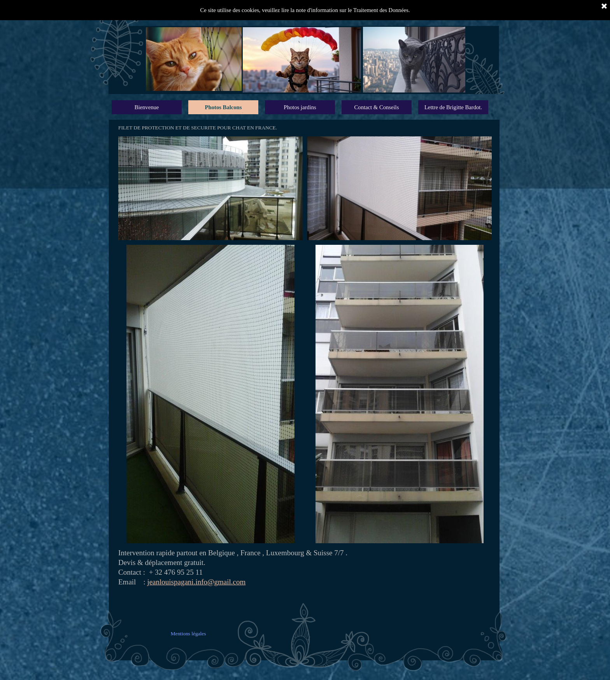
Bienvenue (147, 107)
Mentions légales (188, 633)
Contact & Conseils (376, 107)
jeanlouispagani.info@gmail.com (196, 582)
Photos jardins (300, 107)
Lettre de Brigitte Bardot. (453, 107)
